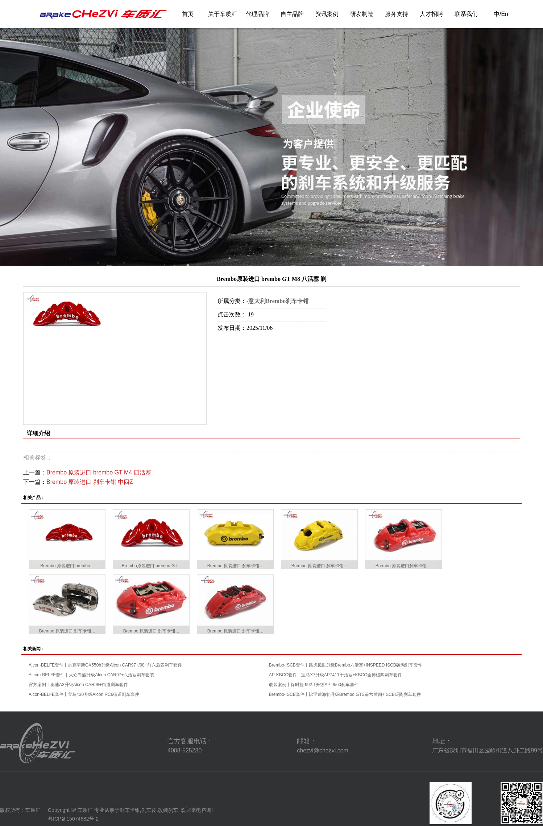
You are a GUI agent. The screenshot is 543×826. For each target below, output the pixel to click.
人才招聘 (431, 14)
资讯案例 (327, 14)
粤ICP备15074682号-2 (73, 819)
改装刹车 (168, 810)
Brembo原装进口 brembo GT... (151, 565)
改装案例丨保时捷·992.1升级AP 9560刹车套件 (313, 684)
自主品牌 (292, 14)
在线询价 (237, 345)
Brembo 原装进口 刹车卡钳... (235, 565)
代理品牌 (257, 14)
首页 (188, 14)
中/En (501, 14)
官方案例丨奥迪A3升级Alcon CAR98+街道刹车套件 (78, 684)
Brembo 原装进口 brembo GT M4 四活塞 (98, 472)
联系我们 (466, 14)
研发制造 (361, 14)
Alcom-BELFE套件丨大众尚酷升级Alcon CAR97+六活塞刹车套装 (91, 674)
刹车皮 (149, 810)
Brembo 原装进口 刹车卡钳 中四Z (89, 482)
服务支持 (396, 14)
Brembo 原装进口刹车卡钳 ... (404, 565)
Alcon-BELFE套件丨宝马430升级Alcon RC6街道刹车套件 (84, 694)
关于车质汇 (222, 14)
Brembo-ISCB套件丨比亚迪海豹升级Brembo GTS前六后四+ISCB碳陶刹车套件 (345, 694)
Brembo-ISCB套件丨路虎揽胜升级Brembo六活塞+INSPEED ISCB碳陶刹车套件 (345, 665)
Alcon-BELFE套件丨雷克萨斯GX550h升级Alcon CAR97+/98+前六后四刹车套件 (105, 665)
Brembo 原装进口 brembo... (67, 565)
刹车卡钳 (130, 810)
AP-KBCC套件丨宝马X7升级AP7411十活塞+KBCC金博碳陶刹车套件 (335, 674)
